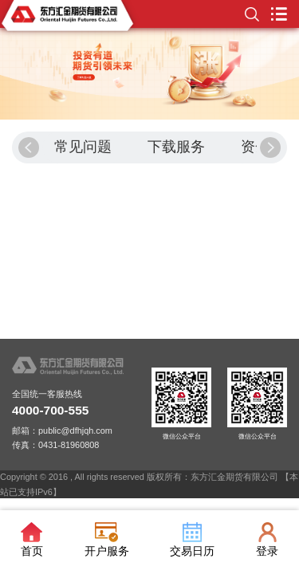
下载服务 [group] (176, 147)
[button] (28, 147)
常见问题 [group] (83, 147)
